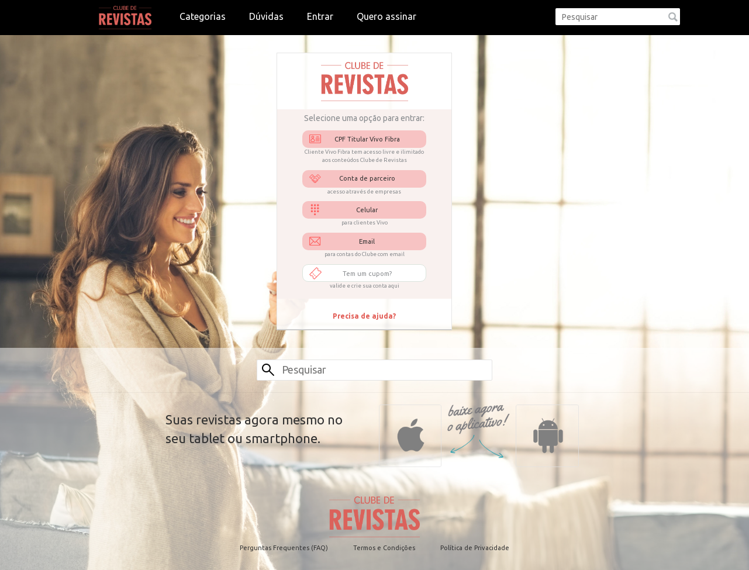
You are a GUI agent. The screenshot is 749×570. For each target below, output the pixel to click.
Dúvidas (266, 16)
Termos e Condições (384, 547)
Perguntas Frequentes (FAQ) (284, 547)
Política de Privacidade (474, 547)
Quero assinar (386, 16)
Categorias (203, 16)
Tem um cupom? (367, 273)
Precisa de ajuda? (364, 316)
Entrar (320, 16)
